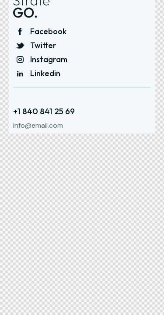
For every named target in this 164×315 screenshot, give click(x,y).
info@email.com (38, 125)
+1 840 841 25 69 (44, 111)
